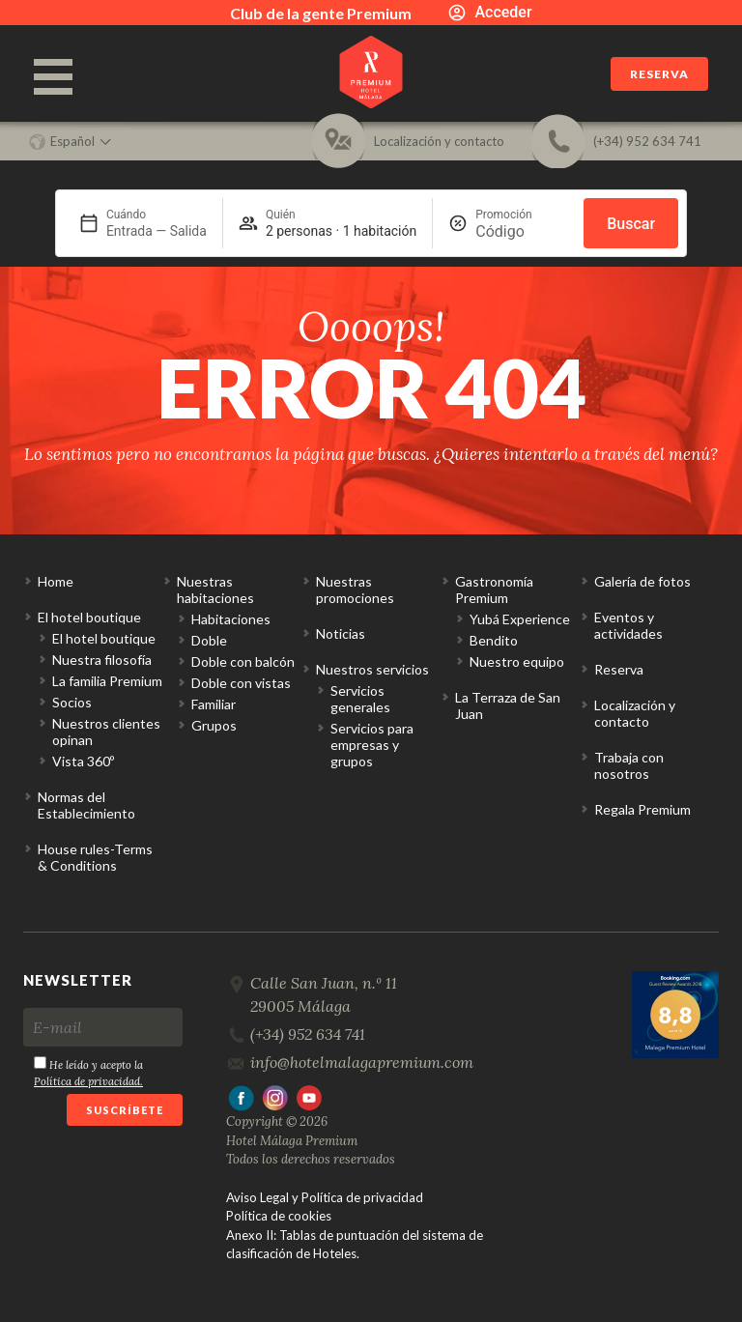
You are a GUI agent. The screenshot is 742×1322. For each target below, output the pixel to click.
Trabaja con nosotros (629, 765)
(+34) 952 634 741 (307, 1034)
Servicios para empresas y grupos (372, 744)
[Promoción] (521, 231)
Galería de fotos (642, 581)
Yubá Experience (520, 619)
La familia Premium (107, 681)
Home (55, 581)
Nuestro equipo (517, 661)
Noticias (340, 633)
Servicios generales (360, 698)
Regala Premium (642, 809)
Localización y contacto (634, 713)
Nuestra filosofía (102, 659)
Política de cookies (278, 1215)
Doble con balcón (243, 661)
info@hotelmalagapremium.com (361, 1062)
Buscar (631, 224)
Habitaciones (231, 619)
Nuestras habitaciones (215, 589)
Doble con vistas (241, 683)
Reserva (659, 74)
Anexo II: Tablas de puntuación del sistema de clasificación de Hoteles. (354, 1244)
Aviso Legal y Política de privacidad (324, 1197)
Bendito (494, 640)
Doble (209, 640)
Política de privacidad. (88, 1081)
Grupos (214, 725)
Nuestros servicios (372, 669)
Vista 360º (83, 761)
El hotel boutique (89, 617)
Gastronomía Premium (494, 589)
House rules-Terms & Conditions (95, 857)
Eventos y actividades (628, 625)
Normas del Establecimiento (86, 805)
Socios (72, 702)
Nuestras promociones (355, 589)
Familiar (213, 704)
